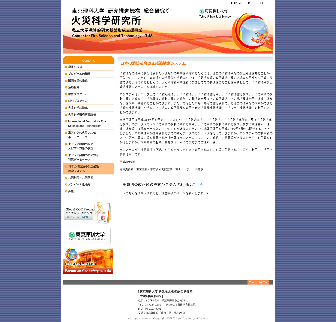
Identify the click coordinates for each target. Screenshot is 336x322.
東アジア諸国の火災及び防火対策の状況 (80, 146)
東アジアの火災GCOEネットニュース (82, 135)
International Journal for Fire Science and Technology (87, 123)
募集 (71, 191)
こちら (198, 184)
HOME (237, 2)
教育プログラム (78, 94)
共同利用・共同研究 (80, 177)
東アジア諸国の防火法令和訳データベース (83, 157)
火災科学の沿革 (78, 107)
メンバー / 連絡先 (79, 184)
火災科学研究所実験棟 (82, 114)
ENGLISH (256, 2)
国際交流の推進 (78, 80)
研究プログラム (78, 101)
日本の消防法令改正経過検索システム (83, 169)
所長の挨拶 (75, 67)
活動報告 (73, 87)
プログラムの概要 (79, 73)
